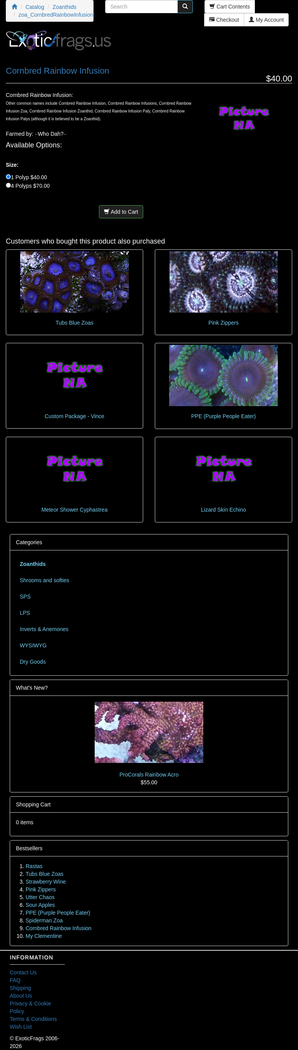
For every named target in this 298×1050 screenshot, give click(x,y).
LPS (25, 613)
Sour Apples (40, 905)
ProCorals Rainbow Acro (149, 774)
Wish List (21, 1027)
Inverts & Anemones (44, 629)
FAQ (15, 980)
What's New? (32, 688)
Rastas (34, 866)
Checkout (224, 20)
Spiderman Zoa (44, 920)
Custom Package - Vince (74, 416)
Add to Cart (121, 212)
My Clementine (44, 936)
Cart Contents (230, 6)
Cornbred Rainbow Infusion (59, 928)
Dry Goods (33, 662)
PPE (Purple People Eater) (223, 416)
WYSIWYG (33, 645)
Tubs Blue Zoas (74, 323)
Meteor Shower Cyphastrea (74, 510)
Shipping (20, 988)
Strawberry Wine (46, 882)
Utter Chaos (40, 897)
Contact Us (23, 972)
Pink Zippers (223, 323)
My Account (266, 20)
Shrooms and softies (44, 580)
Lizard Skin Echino (223, 510)
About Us (21, 996)
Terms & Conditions (33, 1019)
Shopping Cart (33, 804)
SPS (25, 596)
